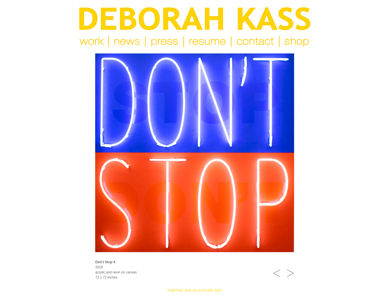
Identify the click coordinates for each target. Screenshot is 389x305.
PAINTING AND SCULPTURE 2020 (195, 290)
